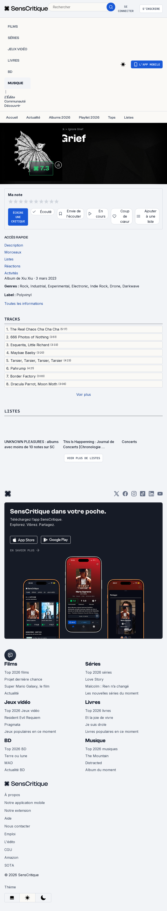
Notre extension (17, 810)
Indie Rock (99, 286)
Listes (12, 411)
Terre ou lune (15, 756)
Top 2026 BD (15, 749)
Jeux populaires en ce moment (30, 731)
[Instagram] (134, 495)
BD (7, 740)
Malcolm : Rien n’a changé (107, 686)
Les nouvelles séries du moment (111, 693)
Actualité (11, 693)
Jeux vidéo (17, 702)
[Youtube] (160, 495)
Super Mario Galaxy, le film (26, 686)
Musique (95, 740)
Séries (92, 664)
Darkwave (130, 286)
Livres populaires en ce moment (111, 731)
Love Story (94, 679)
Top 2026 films (16, 672)
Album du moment (100, 770)
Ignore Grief (75, 129)
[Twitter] (116, 495)
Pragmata (12, 724)
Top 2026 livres (98, 710)
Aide (8, 818)
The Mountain (97, 756)
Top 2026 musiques (101, 749)
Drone (115, 286)
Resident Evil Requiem (22, 717)
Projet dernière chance (23, 679)
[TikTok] (142, 495)
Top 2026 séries (98, 672)
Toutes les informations (23, 303)
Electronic (80, 286)
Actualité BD (14, 770)
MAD (8, 763)
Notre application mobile (24, 802)
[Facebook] (125, 495)
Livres (92, 702)
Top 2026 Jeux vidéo (21, 710)
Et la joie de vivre (99, 717)
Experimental (58, 286)
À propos (12, 795)
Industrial (38, 286)
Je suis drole (95, 724)
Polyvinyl (24, 295)
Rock (24, 286)
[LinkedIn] (151, 495)
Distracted (93, 763)
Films (10, 664)
